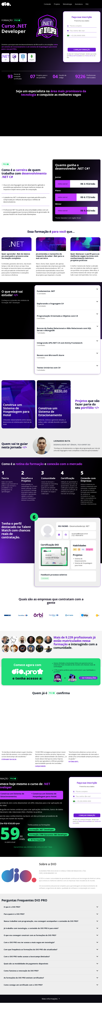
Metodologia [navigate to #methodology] (67, 4)
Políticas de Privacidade (75, 56)
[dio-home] (6, 4)
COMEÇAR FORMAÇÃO (82, 50)
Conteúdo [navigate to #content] (47, 4)
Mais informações (51, 998)
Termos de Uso (89, 56)
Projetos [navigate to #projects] (57, 4)
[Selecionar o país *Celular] (68, 35)
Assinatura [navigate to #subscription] (79, 4)
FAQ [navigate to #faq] (87, 4)
